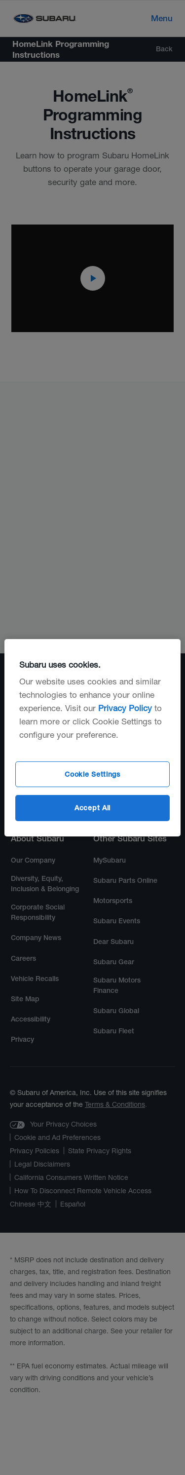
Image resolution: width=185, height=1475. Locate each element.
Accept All (92, 808)
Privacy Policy (125, 708)
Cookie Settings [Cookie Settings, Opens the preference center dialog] (92, 774)
